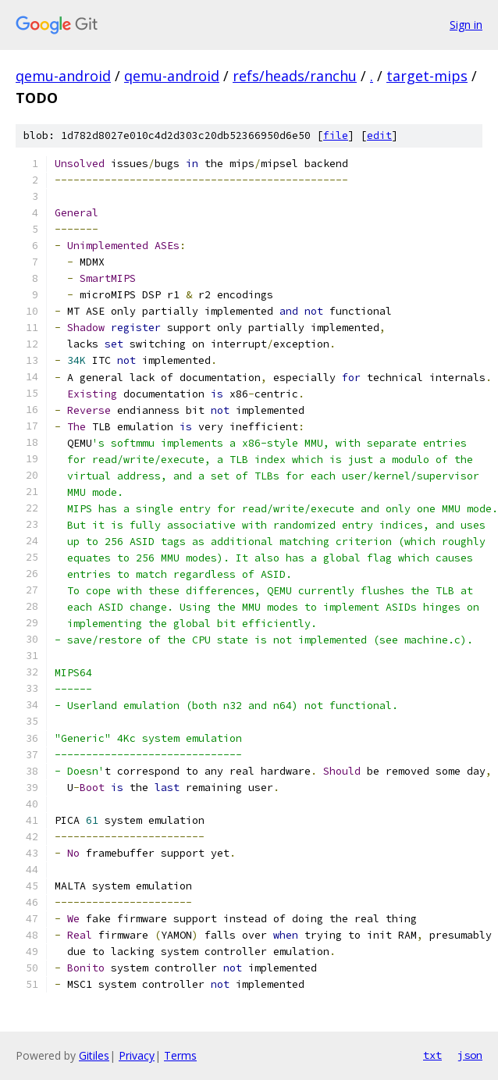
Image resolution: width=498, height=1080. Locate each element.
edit (379, 135)
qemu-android (63, 75)
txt (432, 1055)
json (469, 1055)
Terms (180, 1055)
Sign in (466, 24)
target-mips (427, 75)
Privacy (137, 1055)
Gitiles (94, 1055)
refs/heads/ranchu (295, 75)
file (335, 135)
